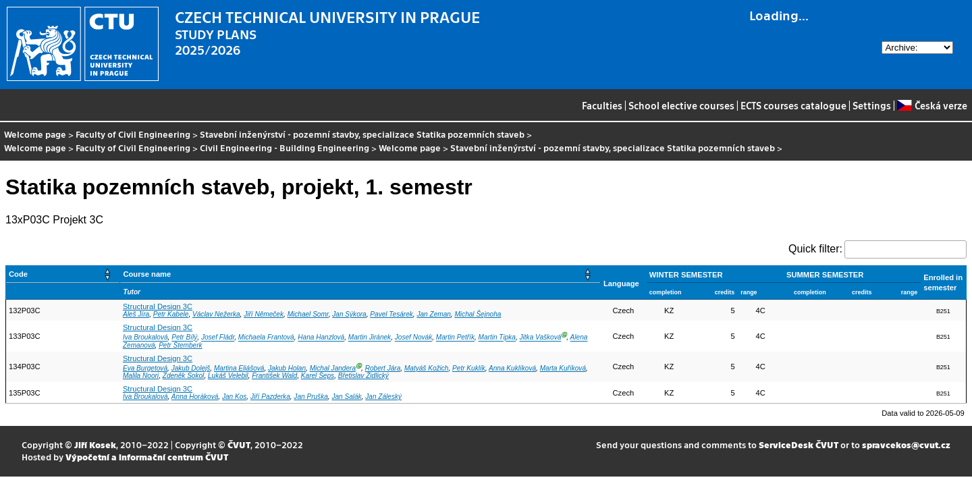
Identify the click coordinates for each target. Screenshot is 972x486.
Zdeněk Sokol (184, 375)
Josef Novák (413, 338)
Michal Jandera (333, 368)
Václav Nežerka (216, 314)
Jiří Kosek (95, 444)
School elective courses (681, 105)
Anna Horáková (194, 396)
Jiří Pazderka (270, 396)
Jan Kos (234, 396)
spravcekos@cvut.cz (906, 444)
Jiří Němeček (264, 314)
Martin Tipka (497, 338)
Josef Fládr (217, 338)
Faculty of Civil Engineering (133, 134)
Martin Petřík (455, 338)
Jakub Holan (287, 368)
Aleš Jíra (136, 314)
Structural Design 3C (157, 306)
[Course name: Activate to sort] (360, 274)
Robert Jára (383, 368)
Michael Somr (308, 314)
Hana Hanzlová (321, 338)
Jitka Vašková (541, 338)
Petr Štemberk (180, 345)
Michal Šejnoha (477, 314)
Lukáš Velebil (228, 375)
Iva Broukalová (145, 338)
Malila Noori (141, 375)
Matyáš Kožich (426, 368)
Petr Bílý (184, 338)
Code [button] (18, 274)
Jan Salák (346, 396)
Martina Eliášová (239, 368)
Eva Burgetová (145, 368)
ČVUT (238, 444)
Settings (872, 105)
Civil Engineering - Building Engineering (284, 147)
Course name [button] (147, 274)
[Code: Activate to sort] (63, 274)
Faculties (602, 105)
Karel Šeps (317, 375)
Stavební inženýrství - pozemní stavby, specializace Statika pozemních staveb (362, 134)
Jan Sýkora (349, 314)
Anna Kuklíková (512, 368)
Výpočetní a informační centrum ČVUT (146, 457)
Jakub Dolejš (191, 368)
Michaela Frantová (266, 338)
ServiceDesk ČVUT (798, 444)
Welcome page (35, 134)
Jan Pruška (310, 396)
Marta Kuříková (563, 368)
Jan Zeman (433, 314)
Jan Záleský (383, 396)
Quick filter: (815, 248)
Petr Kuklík (468, 368)
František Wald (274, 375)
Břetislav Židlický (363, 375)
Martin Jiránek (369, 338)
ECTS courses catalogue (793, 105)
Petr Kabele (171, 314)
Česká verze (932, 105)
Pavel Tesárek (391, 314)
